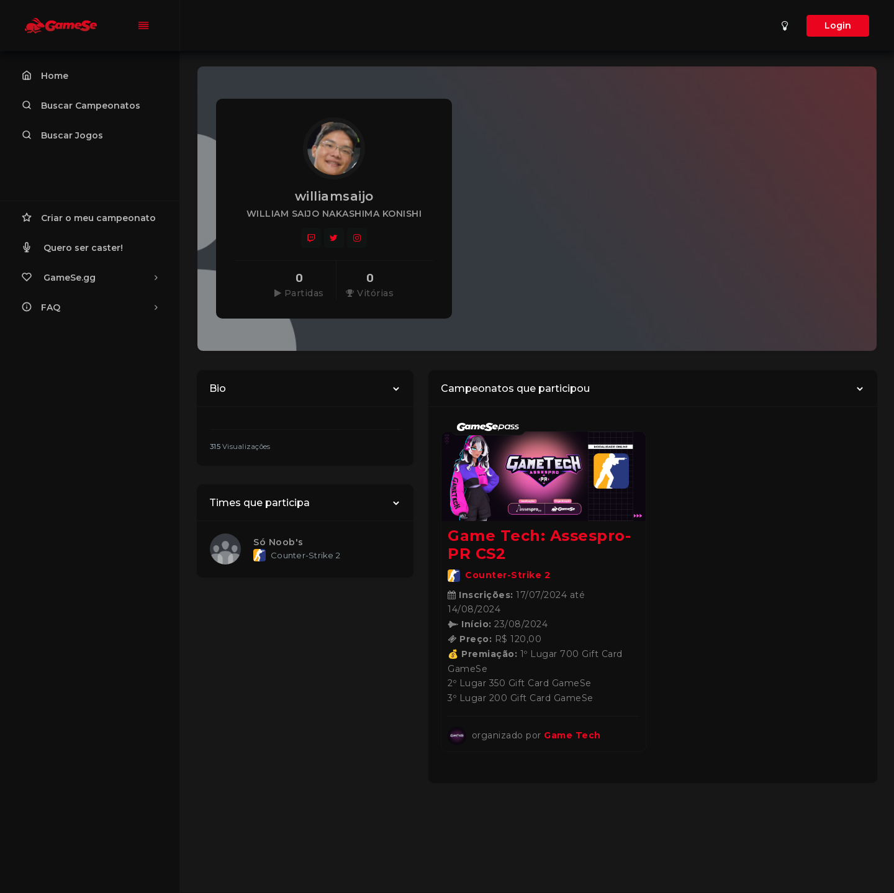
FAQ (90, 306)
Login (837, 25)
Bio (217, 388)
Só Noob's (278, 542)
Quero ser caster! (72, 247)
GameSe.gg (90, 277)
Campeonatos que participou (515, 388)
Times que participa (259, 503)
